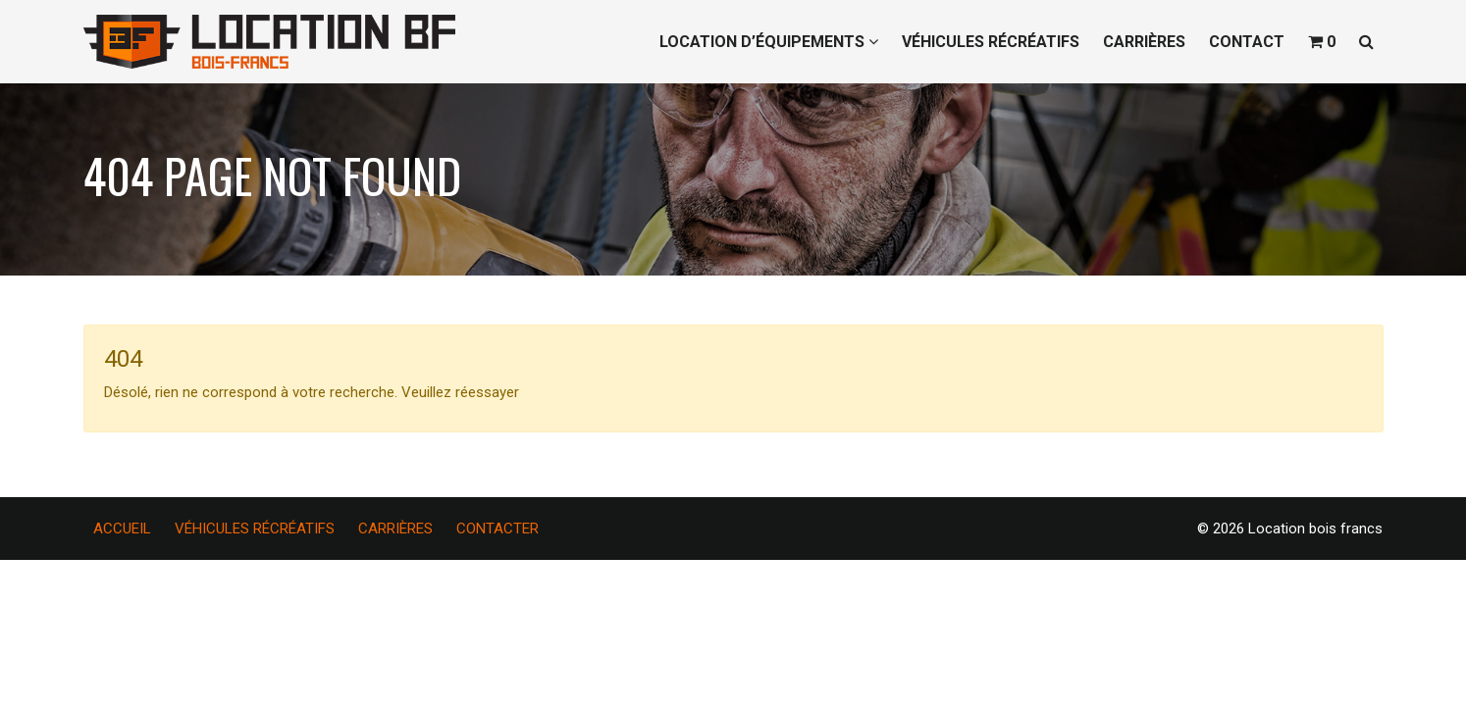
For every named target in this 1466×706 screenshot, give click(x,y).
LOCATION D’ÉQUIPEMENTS (768, 41)
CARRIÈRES (1144, 41)
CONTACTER (497, 528)
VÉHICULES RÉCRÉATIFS (990, 41)
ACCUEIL (122, 528)
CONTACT (1246, 41)
